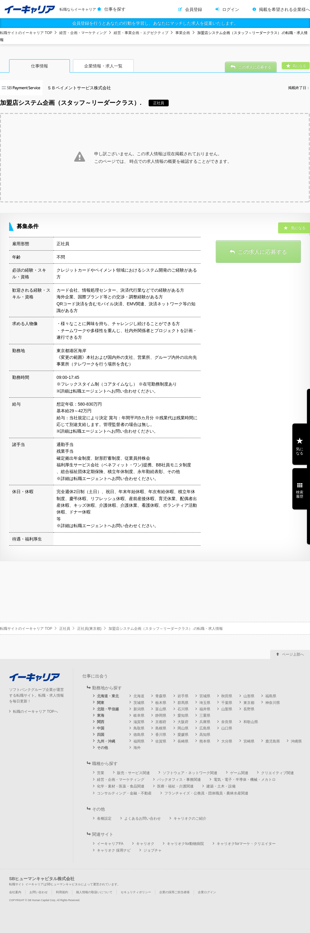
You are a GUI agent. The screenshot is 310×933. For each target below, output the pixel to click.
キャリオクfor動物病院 (185, 844)
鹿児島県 (272, 741)
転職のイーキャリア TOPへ (35, 711)
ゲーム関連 (239, 773)
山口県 (226, 728)
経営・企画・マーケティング (83, 33)
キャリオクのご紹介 (190, 818)
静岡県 (160, 715)
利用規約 (62, 892)
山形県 (248, 696)
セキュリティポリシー (136, 892)
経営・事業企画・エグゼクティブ (141, 33)
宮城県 (204, 696)
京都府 (160, 722)
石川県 (182, 709)
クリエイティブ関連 (277, 773)
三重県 (204, 715)
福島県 (270, 696)
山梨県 (226, 709)
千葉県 (226, 703)
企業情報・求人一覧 (103, 65)
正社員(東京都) (89, 628)
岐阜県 (138, 715)
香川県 (160, 734)
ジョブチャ (152, 850)
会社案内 (15, 892)
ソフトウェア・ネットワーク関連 (190, 773)
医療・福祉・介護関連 (175, 786)
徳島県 (138, 734)
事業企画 (182, 33)
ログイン (230, 9)
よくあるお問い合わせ (142, 818)
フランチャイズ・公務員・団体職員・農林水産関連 (206, 793)
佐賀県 (160, 741)
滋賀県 (138, 722)
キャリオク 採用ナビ (114, 850)
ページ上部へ (293, 654)
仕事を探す (115, 9)
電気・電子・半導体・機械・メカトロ (245, 779)
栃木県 (160, 703)
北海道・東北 (108, 696)
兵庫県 (204, 722)
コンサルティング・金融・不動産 (124, 793)
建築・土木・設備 (221, 786)
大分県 (226, 741)
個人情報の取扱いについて (94, 892)
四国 (100, 734)
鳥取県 (138, 728)
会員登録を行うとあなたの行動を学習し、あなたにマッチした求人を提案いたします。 (155, 23)
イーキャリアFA (110, 844)
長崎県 (182, 741)
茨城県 (138, 703)
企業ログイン (207, 892)
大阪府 (182, 722)
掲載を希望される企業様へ (284, 9)
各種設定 (104, 818)
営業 (100, 773)
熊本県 (204, 741)
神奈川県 (272, 703)
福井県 (204, 709)
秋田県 (226, 696)
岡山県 (182, 728)
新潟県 (138, 709)
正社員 (64, 628)
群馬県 (182, 703)
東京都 (248, 703)
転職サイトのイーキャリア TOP (26, 33)
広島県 (204, 728)
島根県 (160, 728)
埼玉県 (204, 703)
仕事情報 (39, 65)
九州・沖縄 (106, 741)
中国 (100, 728)
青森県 (160, 696)
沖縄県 (296, 741)
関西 (100, 722)
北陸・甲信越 (108, 709)
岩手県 (182, 696)
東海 (100, 715)
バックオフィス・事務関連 (179, 779)
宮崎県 (248, 741)
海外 (137, 748)
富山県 (160, 709)
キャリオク (145, 844)
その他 (102, 748)
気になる (299, 451)
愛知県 (182, 715)
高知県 (204, 734)
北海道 (138, 696)
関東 (100, 703)
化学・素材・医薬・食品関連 (120, 786)
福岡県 (138, 741)
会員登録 (193, 9)
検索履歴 (299, 494)
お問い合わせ (38, 892)
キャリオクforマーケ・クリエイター (246, 844)
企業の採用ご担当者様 (174, 892)
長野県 (248, 709)
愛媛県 (182, 734)
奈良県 (226, 722)
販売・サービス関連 (133, 773)
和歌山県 (250, 722)
